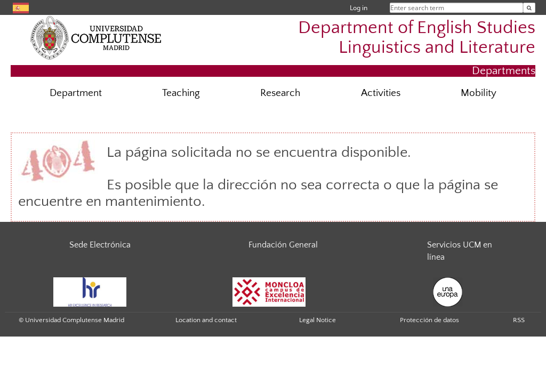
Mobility (478, 93)
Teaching (181, 93)
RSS (519, 320)
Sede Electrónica (100, 245)
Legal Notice (317, 320)
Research (280, 93)
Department (76, 93)
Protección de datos (429, 320)
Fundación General (283, 245)
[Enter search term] (529, 8)
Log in (358, 7)
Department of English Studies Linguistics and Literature (416, 38)
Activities (380, 93)
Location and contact (206, 320)
